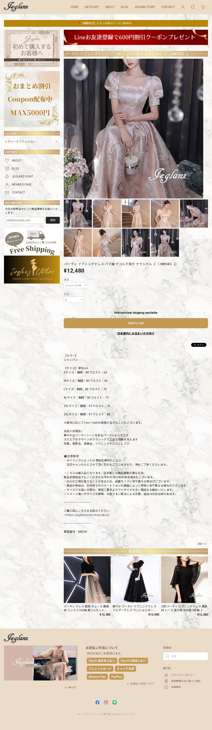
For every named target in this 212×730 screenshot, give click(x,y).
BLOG (124, 7)
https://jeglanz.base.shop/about (88, 515)
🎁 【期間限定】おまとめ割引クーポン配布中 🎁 (106, 23)
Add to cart (136, 323)
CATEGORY (91, 7)
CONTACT (168, 7)
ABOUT (110, 7)
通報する (202, 544)
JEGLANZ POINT (145, 7)
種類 (66, 279)
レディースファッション (20, 141)
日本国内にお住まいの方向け (135, 333)
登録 (52, 220)
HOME (75, 7)
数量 (66, 294)
